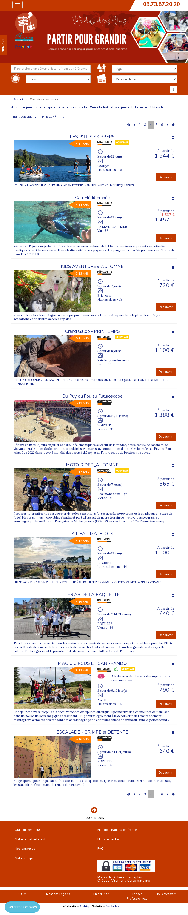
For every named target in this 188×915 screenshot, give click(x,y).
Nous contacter (166, 894)
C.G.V (22, 894)
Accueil (18, 99)
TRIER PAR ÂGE (50, 117)
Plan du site (101, 894)
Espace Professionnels (137, 896)
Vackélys (112, 906)
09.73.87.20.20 (161, 4)
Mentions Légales (58, 894)
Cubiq (84, 906)
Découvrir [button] (166, 177)
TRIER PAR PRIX (22, 117)
